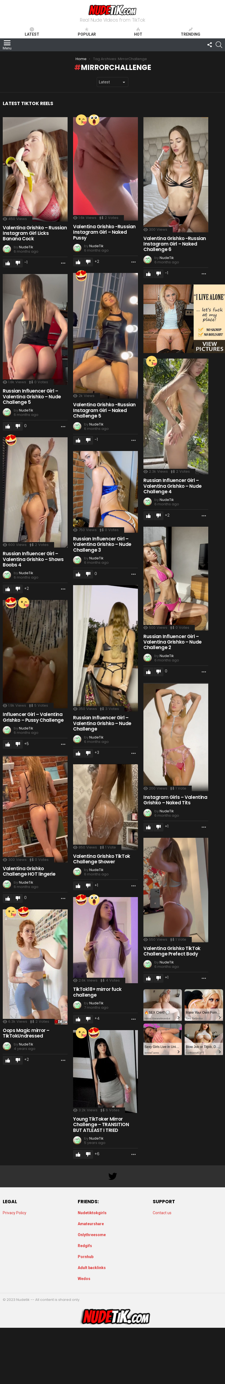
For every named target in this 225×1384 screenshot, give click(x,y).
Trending (190, 31)
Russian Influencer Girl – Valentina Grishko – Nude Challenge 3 (102, 544)
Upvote (8, 262)
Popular (87, 31)
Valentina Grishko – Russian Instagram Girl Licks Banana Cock (35, 232)
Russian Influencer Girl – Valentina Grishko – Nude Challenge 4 (172, 485)
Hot (138, 31)
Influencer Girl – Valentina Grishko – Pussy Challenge (33, 717)
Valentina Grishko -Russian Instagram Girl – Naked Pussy (104, 232)
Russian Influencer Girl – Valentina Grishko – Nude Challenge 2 (172, 641)
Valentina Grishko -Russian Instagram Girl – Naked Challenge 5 (104, 410)
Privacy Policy (14, 1213)
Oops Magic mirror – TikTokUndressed (26, 1033)
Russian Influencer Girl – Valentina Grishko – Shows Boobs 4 (33, 559)
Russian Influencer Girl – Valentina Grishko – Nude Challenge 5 (32, 396)
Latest (32, 31)
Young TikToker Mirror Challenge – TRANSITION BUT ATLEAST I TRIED (101, 1124)
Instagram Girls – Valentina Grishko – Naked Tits (175, 799)
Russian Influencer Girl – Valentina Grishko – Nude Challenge (102, 723)
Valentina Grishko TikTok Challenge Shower (101, 858)
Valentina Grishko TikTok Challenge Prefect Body (171, 951)
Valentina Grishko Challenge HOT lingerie (29, 871)
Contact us (162, 1213)
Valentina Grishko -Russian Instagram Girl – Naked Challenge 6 (174, 243)
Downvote (18, 262)
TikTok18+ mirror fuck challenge (97, 991)
